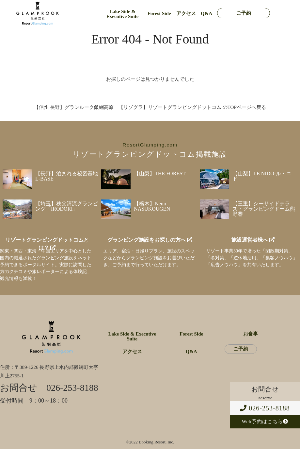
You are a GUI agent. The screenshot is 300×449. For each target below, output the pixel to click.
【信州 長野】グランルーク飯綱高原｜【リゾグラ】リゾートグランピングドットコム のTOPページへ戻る (150, 107)
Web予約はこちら (265, 421)
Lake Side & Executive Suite (122, 14)
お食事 (250, 334)
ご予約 (243, 13)
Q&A (206, 13)
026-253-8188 (265, 408)
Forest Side (159, 13)
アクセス (186, 13)
